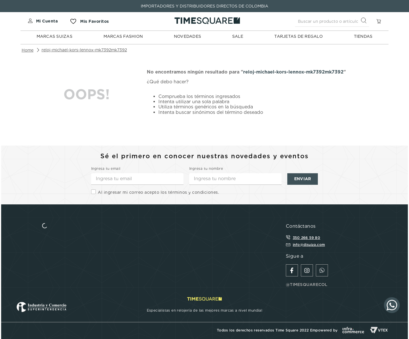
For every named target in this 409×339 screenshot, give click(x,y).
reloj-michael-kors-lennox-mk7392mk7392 (84, 50)
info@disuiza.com (309, 244)
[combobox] (332, 21)
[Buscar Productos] (365, 21)
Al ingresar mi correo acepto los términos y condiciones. (158, 192)
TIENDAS (363, 36)
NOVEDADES (187, 36)
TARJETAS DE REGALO (298, 36)
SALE (237, 36)
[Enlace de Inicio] (27, 50)
